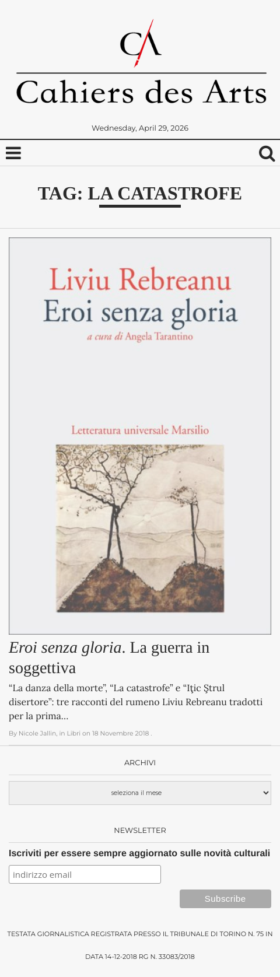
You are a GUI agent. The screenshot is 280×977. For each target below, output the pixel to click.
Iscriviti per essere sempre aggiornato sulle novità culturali (139, 854)
